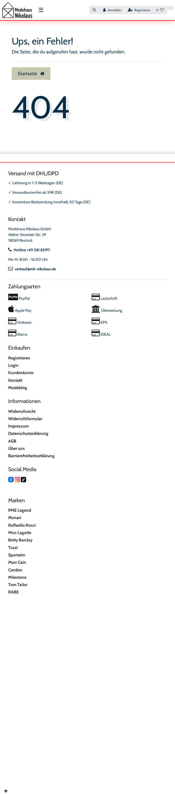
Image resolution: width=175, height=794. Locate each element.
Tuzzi (13, 547)
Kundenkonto (21, 372)
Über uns (16, 448)
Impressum (18, 426)
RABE (13, 592)
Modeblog (17, 387)
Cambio (15, 569)
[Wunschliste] (160, 10)
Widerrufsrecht (21, 411)
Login (13, 365)
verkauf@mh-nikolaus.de (32, 268)
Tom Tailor (18, 584)
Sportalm (16, 554)
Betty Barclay (20, 540)
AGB (12, 441)
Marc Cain (17, 562)
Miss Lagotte (19, 532)
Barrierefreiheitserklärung (31, 455)
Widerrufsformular (25, 418)
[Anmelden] (112, 10)
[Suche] (94, 10)
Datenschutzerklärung (28, 433)
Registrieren (19, 357)
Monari (14, 517)
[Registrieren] (139, 10)
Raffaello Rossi (22, 525)
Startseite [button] (31, 73)
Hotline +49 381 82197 (29, 249)
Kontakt (15, 380)
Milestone (17, 577)
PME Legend (19, 510)
